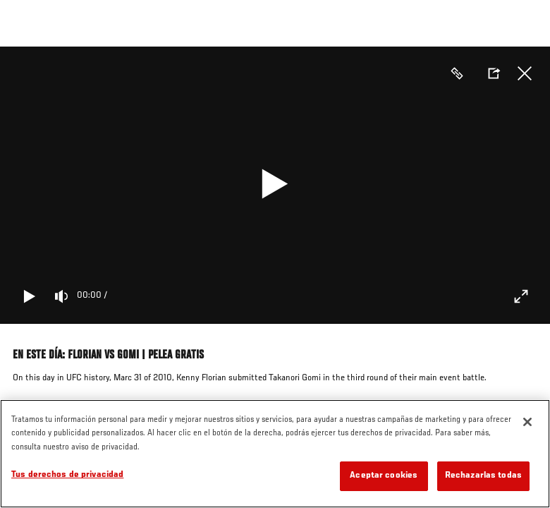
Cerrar (525, 73)
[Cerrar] (527, 421)
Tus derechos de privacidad (67, 475)
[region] (275, 453)
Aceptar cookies (383, 475)
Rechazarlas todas (483, 475)
